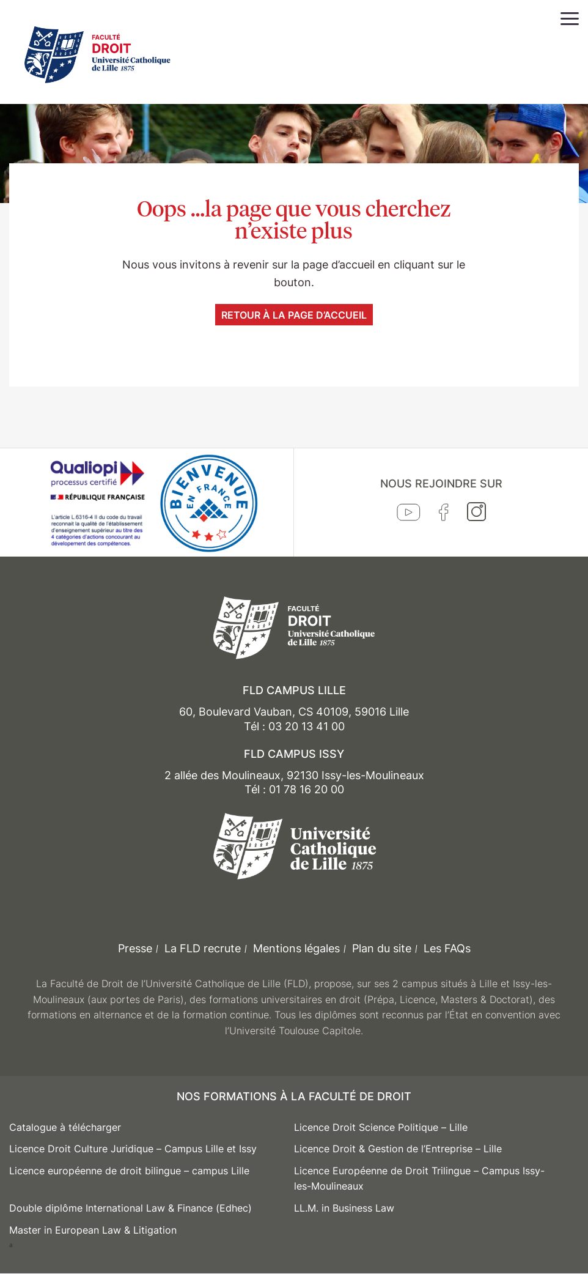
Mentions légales (296, 948)
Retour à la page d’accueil (294, 315)
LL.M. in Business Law (344, 1208)
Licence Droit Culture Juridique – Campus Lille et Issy (133, 1149)
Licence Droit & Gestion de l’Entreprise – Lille (398, 1149)
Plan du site (381, 948)
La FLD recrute (202, 948)
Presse (135, 948)
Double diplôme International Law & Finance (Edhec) (130, 1208)
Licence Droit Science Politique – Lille (381, 1127)
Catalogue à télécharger (65, 1127)
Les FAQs (447, 948)
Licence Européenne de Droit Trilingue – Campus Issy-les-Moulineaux (419, 1179)
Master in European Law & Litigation (93, 1230)
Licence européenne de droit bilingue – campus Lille (129, 1171)
